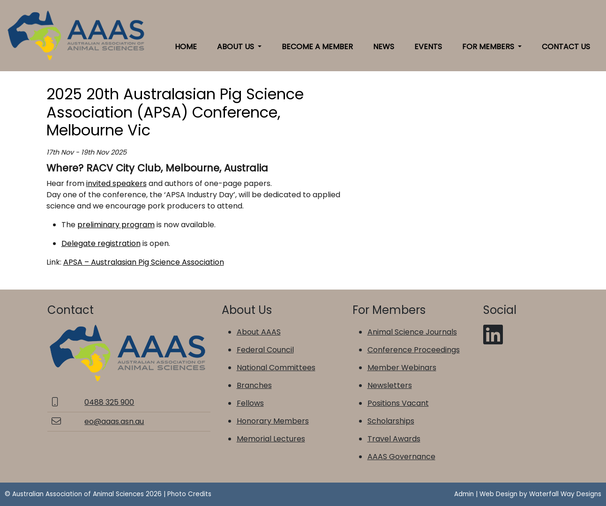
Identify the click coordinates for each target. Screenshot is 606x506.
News (383, 46)
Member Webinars (401, 367)
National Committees (276, 367)
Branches (254, 385)
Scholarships (390, 421)
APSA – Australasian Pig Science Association (143, 262)
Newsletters (389, 385)
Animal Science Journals (412, 332)
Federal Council (265, 349)
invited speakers (116, 183)
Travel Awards (393, 438)
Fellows (250, 403)
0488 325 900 (109, 402)
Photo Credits (189, 494)
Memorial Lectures (271, 438)
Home (186, 46)
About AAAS (259, 332)
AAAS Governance (401, 456)
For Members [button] (489, 46)
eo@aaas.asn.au (114, 421)
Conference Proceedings (413, 349)
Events (428, 46)
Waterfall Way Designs (565, 494)
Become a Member (317, 46)
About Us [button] (236, 46)
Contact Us (566, 46)
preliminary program (116, 224)
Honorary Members (273, 421)
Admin (464, 494)
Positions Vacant (398, 403)
